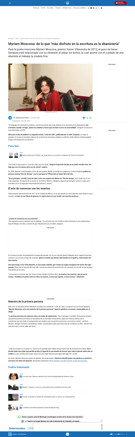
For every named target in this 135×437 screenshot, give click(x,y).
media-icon (67, 434)
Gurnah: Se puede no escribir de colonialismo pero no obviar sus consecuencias (48, 397)
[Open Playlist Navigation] (126, 434)
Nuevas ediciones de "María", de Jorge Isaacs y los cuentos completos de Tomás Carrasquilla (53, 155)
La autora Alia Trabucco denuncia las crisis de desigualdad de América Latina (48, 376)
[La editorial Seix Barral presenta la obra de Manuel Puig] (13, 407)
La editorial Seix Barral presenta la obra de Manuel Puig (40, 407)
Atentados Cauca (66, 8)
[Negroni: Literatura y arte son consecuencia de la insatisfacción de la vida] (13, 387)
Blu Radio (10, 38)
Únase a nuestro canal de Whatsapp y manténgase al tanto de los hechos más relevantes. (50, 417)
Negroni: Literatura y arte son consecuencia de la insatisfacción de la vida (46, 387)
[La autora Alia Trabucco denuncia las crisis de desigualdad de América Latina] (13, 377)
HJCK (16, 38)
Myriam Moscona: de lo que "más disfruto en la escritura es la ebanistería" (40, 38)
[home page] (67, 3)
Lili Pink (43, 8)
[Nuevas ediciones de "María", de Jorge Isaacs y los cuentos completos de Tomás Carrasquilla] (13, 155)
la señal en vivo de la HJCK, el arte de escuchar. (69, 361)
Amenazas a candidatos (79, 8)
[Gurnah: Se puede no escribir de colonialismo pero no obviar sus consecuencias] (13, 397)
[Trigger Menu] (10, 3)
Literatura (31, 428)
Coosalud (57, 8)
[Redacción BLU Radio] (22, 118)
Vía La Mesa (50, 8)
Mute (111, 434)
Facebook (84, 118)
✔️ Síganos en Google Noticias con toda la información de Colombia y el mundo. (50, 421)
